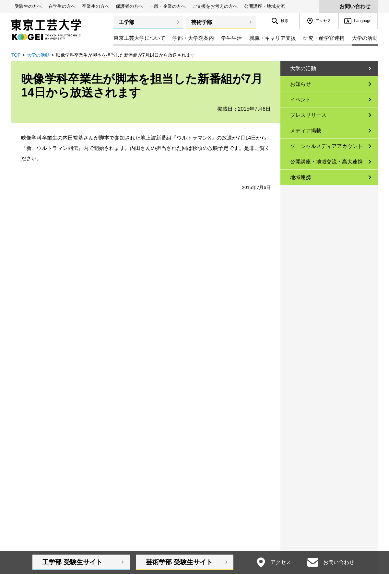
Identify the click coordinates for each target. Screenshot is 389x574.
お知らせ (300, 84)
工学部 (126, 22)
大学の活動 (38, 55)
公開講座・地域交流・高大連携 (326, 161)
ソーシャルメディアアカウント (326, 146)
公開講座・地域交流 (264, 6)
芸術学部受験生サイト (179, 562)
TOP (16, 55)
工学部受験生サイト (72, 562)
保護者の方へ (129, 6)
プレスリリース (308, 115)
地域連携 (300, 177)
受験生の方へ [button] (28, 6)
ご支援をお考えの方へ (215, 6)
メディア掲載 (305, 130)
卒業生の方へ (95, 6)
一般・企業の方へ (167, 6)
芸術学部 (201, 22)
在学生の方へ (62, 6)
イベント (300, 99)
